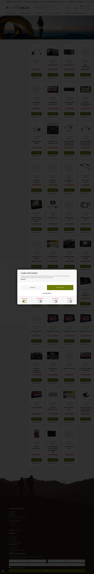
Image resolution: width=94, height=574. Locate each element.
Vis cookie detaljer (47, 293)
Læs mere (23, 279)
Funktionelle (55, 300)
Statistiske (69, 300)
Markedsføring (39, 300)
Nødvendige (24, 300)
